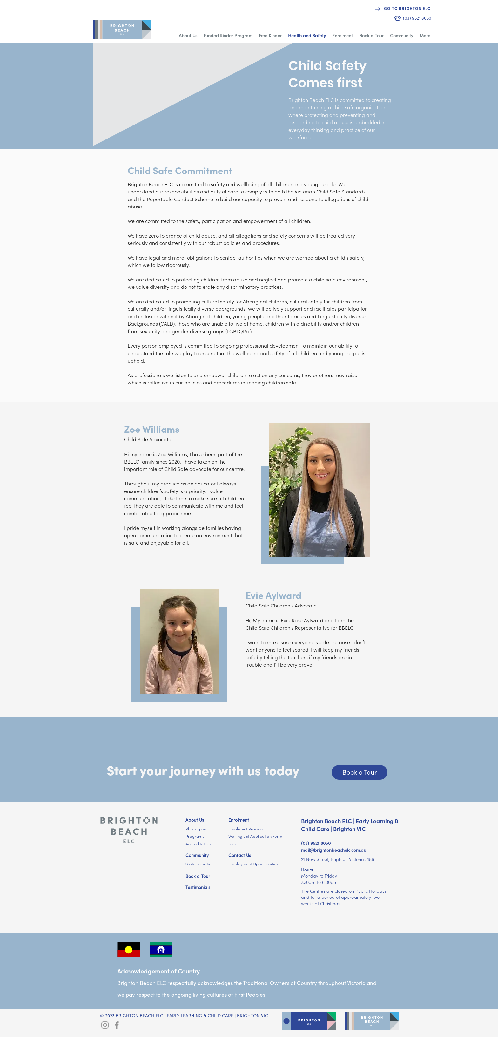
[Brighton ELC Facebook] (117, 1025)
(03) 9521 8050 (316, 843)
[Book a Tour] (359, 772)
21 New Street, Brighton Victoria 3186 (337, 859)
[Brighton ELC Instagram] (105, 1025)
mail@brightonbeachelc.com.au (333, 850)
